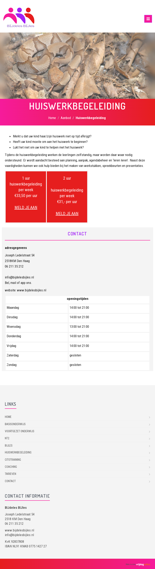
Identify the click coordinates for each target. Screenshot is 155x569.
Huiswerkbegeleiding (18, 452)
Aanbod (66, 118)
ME (17, 207)
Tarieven (10, 473)
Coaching (11, 466)
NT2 (7, 438)
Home (52, 118)
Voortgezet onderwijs (19, 431)
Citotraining (13, 459)
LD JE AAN (28, 207)
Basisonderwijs (15, 424)
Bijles (9, 445)
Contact (10, 481)
